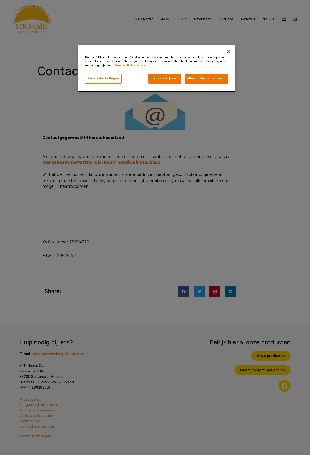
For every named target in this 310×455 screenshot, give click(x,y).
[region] (156, 69)
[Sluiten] (228, 51)
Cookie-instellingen (103, 78)
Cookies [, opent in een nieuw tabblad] (120, 65)
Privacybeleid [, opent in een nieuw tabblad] (137, 65)
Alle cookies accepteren (206, 78)
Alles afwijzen (165, 78)
